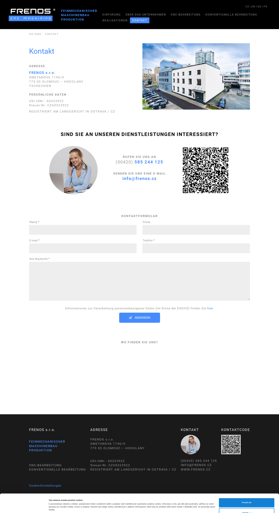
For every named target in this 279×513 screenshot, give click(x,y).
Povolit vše (246, 484)
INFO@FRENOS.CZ (196, 465)
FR (265, 6)
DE (259, 6)
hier (210, 308)
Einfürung (111, 14)
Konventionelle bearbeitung (231, 14)
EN (253, 6)
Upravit (246, 494)
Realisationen (115, 20)
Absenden (139, 317)
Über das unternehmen (146, 14)
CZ (247, 6)
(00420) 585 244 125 (199, 461)
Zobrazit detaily (55, 498)
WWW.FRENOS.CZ (196, 469)
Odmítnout (246, 504)
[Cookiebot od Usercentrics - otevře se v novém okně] (25, 506)
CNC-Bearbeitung (186, 14)
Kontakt (139, 20)
